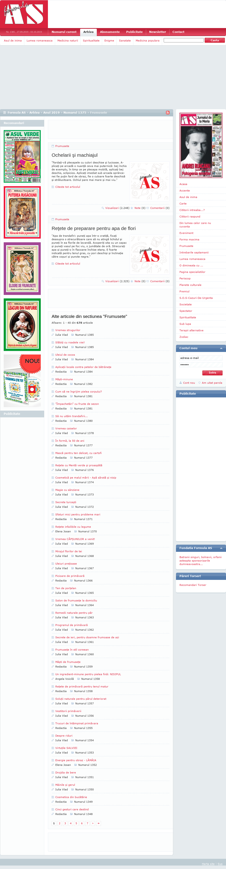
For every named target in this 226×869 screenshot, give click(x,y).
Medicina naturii (67, 40)
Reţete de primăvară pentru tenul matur (81, 686)
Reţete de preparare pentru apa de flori (94, 228)
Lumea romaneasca (40, 40)
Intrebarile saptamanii (194, 252)
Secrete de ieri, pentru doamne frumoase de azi (87, 637)
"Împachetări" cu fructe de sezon (77, 403)
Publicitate (134, 32)
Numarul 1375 (74, 112)
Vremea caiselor (66, 428)
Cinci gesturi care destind (72, 809)
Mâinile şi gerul (65, 784)
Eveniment (186, 232)
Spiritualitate (91, 40)
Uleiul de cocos (65, 354)
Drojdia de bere (65, 772)
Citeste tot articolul (67, 186)
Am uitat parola (212, 382)
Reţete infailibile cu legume (73, 526)
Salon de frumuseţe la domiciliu (76, 600)
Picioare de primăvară (70, 575)
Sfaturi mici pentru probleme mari (77, 514)
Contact (178, 32)
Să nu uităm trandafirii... (71, 416)
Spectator (185, 310)
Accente (184, 190)
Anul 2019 (51, 112)
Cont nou (189, 382)
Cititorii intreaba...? (192, 209)
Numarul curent (64, 32)
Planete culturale (190, 284)
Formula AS (17, 112)
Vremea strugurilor (67, 330)
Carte (183, 203)
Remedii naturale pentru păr (74, 612)
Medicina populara (148, 40)
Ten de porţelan (65, 588)
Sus (220, 863)
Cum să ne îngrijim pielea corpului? (78, 391)
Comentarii (160, 207)
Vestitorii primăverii (68, 710)
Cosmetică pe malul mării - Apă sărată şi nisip (85, 477)
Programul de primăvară (71, 624)
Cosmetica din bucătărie (71, 797)
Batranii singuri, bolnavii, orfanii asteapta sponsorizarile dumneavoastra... (200, 560)
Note (140, 207)
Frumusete (62, 145)
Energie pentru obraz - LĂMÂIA (75, 760)
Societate (185, 304)
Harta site (208, 863)
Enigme (109, 40)
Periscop (185, 278)
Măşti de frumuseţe (68, 661)
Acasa (183, 183)
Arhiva (88, 32)
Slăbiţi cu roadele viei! (70, 342)
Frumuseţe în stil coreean (72, 649)
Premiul (184, 291)
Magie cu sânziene (67, 489)
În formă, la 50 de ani (69, 440)
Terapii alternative (191, 330)
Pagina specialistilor (192, 271)
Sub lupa (185, 323)
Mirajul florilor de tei (68, 551)
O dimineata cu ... (191, 265)
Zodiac (183, 336)
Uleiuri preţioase (66, 563)
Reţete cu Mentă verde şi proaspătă (78, 465)
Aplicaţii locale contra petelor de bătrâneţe (83, 366)
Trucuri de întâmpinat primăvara (76, 723)
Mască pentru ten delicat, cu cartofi (78, 452)
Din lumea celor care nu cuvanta (195, 224)
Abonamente (110, 32)
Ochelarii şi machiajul (74, 155)
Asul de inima (13, 40)
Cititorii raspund (189, 216)
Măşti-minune (64, 379)
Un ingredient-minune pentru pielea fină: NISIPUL (88, 674)
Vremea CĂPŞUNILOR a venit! (75, 538)
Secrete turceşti (65, 502)
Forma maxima (189, 239)
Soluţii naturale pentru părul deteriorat (80, 698)
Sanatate (125, 40)
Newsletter (157, 32)
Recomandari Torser (192, 584)
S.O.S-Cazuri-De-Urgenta (196, 297)
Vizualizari (117, 207)
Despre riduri (63, 735)
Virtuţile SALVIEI (66, 747)
